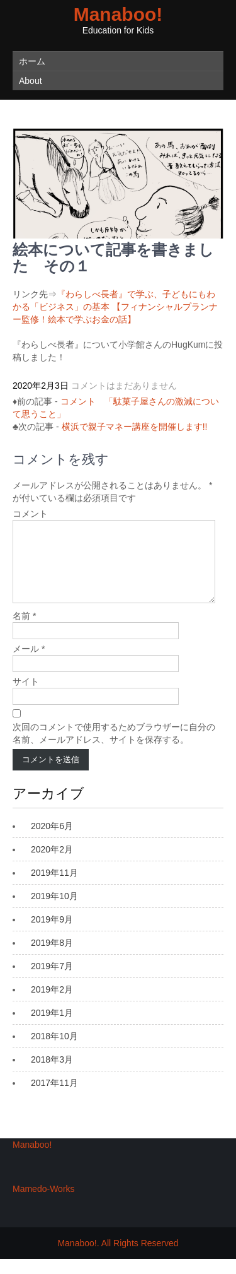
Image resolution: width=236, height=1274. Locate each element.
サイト (26, 697)
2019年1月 (52, 1028)
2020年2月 (52, 864)
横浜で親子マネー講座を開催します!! (135, 427)
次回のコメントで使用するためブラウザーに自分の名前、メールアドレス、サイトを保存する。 (114, 748)
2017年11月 (54, 1098)
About (30, 81)
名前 (24, 631)
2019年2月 (52, 1005)
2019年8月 (52, 958)
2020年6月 (52, 841)
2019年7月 (52, 981)
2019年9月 (52, 934)
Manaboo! (118, 14)
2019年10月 (54, 911)
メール (29, 664)
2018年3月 (52, 1075)
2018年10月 (54, 1051)
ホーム (32, 61)
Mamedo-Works (44, 1204)
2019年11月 (54, 888)
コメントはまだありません (124, 385)
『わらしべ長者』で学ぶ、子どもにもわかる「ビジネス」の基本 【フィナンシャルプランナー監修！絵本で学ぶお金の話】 (115, 306)
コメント (30, 514)
